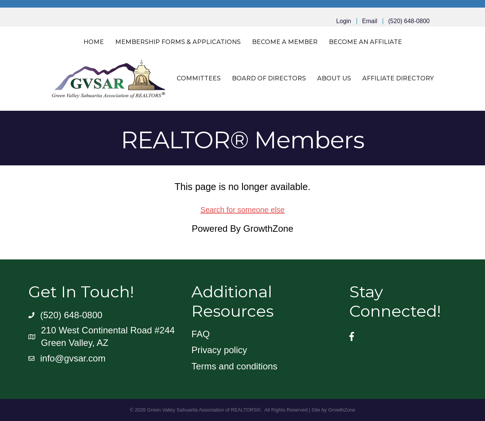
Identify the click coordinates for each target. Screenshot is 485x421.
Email (369, 21)
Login (343, 21)
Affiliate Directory (398, 78)
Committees (199, 78)
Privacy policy (219, 350)
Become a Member (285, 42)
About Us (334, 78)
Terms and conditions (234, 366)
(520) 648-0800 (409, 21)
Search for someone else (242, 210)
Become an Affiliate (365, 42)
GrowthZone (268, 228)
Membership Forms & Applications (178, 42)
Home (93, 42)
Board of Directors (269, 78)
